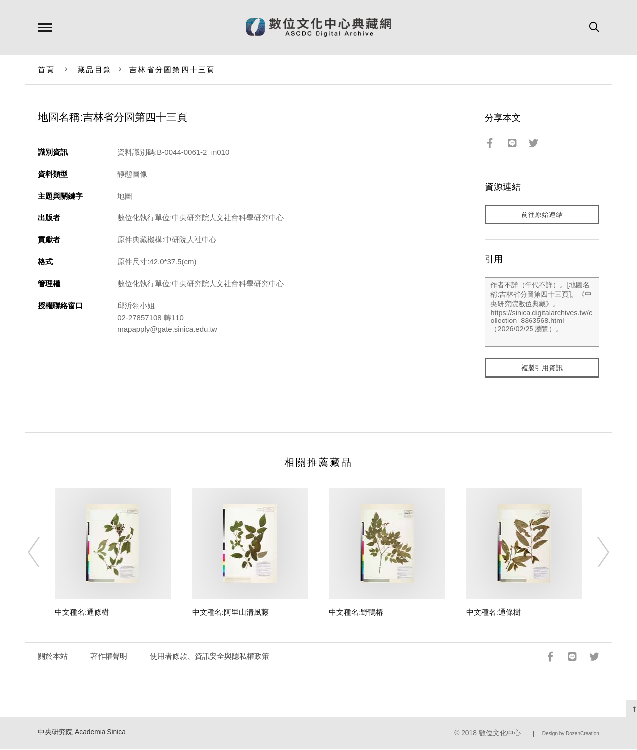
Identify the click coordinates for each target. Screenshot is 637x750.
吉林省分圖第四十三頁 (172, 69)
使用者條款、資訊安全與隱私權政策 (209, 658)
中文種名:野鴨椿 (356, 614)
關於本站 (53, 658)
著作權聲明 (108, 658)
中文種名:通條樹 (82, 614)
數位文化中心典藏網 (318, 27)
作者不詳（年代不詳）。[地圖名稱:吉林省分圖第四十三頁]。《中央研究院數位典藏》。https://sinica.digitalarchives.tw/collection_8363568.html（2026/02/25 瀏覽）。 (542, 313)
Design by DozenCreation (570, 735)
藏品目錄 (94, 69)
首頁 (46, 69)
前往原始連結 (542, 215)
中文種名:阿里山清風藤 (230, 614)
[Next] (594, 554)
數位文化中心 (500, 735)
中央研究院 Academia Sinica (82, 734)
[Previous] (43, 554)
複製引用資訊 (542, 369)
